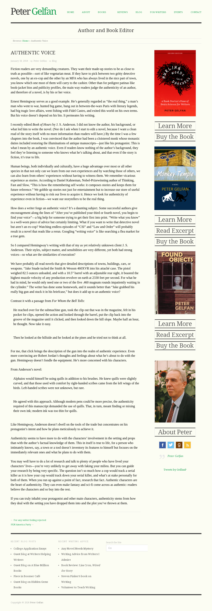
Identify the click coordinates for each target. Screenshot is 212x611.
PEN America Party (21, 524)
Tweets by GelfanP (175, 469)
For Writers (158, 12)
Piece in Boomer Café (27, 576)
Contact (196, 12)
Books (102, 12)
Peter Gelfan (40, 61)
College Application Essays (30, 548)
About (86, 12)
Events (178, 12)
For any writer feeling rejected (30, 520)
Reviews (122, 12)
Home (70, 12)
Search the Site (114, 542)
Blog (139, 12)
